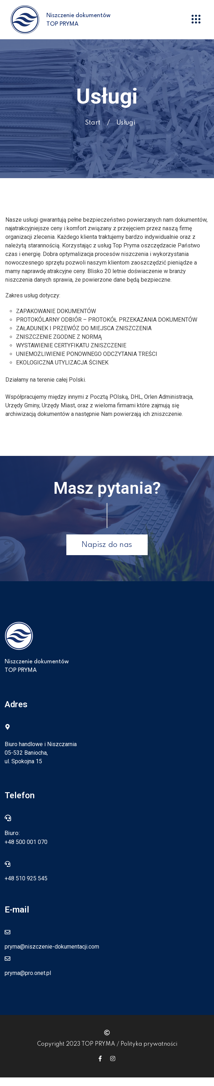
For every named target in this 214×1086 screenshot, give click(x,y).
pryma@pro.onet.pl (28, 973)
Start (92, 123)
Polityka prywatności (149, 1044)
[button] (196, 19)
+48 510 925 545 (26, 878)
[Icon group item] (100, 1058)
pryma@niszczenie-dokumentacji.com (52, 946)
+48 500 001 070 (26, 842)
